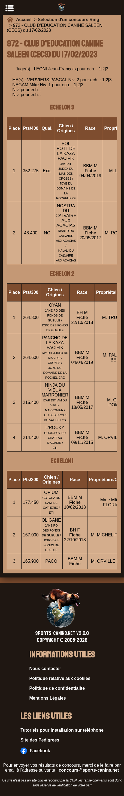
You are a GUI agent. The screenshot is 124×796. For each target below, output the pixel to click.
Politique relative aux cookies (59, 678)
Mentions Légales (47, 698)
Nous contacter (45, 668)
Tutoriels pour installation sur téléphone (62, 730)
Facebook (35, 751)
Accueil (25, 19)
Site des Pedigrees (39, 740)
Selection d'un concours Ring (68, 19)
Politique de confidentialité (57, 688)
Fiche (90, 170)
